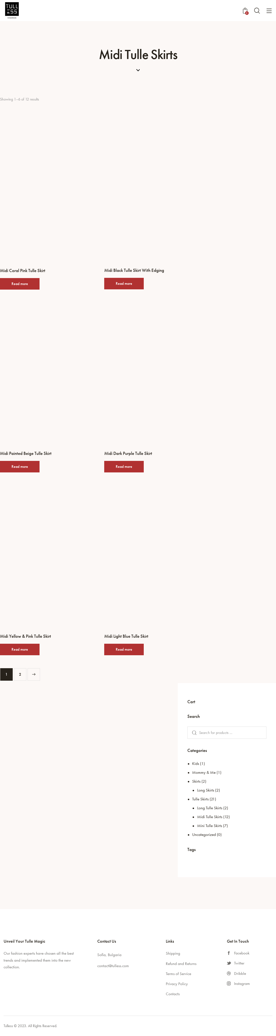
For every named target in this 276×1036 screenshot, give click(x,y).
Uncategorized (204, 834)
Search (193, 732)
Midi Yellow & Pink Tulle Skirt (25, 636)
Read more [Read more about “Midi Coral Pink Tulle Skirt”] (20, 283)
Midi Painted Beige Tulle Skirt (26, 453)
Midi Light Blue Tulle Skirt (126, 636)
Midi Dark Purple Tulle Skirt (128, 453)
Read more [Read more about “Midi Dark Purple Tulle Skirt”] (124, 466)
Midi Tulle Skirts (209, 816)
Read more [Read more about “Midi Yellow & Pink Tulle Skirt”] (20, 649)
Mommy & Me (204, 772)
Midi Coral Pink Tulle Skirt (22, 271)
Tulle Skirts (200, 799)
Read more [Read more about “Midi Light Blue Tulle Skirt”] (124, 649)
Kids (195, 763)
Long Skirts (205, 790)
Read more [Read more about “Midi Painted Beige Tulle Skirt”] (20, 466)
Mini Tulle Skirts (209, 825)
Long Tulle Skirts (209, 807)
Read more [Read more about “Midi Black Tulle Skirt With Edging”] (124, 283)
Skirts (196, 781)
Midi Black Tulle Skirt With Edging (134, 270)
